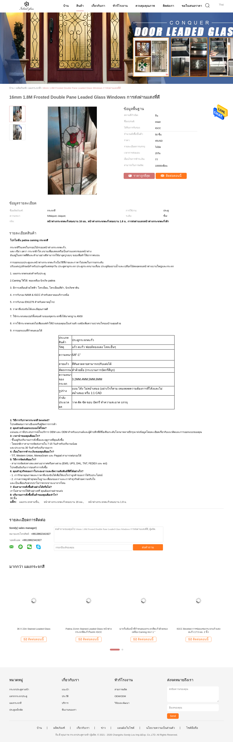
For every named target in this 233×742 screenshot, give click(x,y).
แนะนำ (65, 689)
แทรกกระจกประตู (18, 696)
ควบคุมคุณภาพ (145, 5)
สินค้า (80, 5)
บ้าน (66, 5)
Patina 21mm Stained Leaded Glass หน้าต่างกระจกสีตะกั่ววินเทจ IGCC (89, 630)
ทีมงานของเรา (69, 709)
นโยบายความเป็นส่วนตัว (160, 728)
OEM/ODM (120, 696)
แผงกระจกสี (15, 703)
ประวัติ (65, 696)
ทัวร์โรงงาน (120, 5)
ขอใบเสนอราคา (192, 5)
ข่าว (103, 728)
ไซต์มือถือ (192, 728)
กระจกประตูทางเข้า (19, 689)
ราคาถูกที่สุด (139, 175)
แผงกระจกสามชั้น (29, 501)
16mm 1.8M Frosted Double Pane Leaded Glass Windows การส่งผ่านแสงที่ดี (81, 88)
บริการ (65, 703)
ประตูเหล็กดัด (16, 709)
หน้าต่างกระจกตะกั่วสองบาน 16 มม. (63, 501)
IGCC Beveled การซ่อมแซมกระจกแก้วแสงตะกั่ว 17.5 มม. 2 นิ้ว (198, 630)
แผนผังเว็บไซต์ (125, 728)
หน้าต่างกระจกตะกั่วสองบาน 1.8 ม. (107, 501)
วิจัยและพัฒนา (122, 703)
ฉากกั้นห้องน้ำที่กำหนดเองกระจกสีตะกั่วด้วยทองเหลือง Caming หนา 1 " (143, 630)
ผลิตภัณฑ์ (59, 728)
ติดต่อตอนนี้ (171, 175)
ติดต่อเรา (168, 5)
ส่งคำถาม (148, 547)
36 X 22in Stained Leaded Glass (33, 628)
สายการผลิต (121, 689)
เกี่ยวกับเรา (98, 5)
